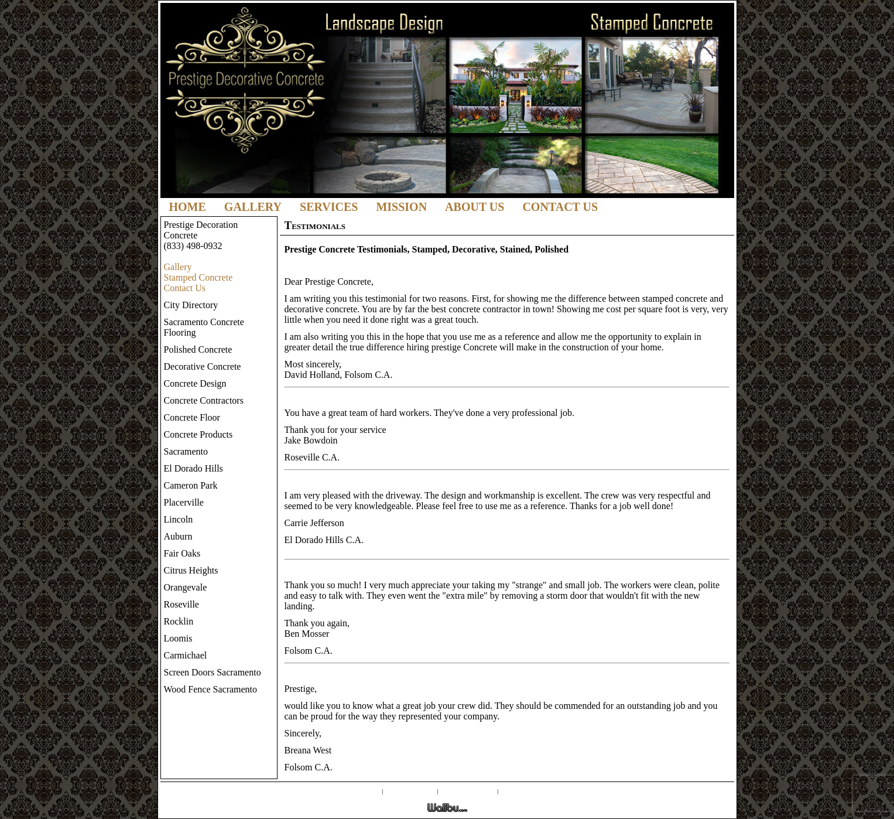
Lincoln (178, 519)
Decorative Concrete (202, 366)
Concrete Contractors (204, 400)
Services (329, 206)
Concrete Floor (192, 417)
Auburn (178, 536)
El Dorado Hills (193, 468)
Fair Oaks (182, 553)
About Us (474, 206)
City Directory (191, 305)
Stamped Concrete (198, 277)
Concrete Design (195, 383)
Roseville (181, 604)
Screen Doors (410, 790)
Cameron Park (191, 485)
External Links (468, 790)
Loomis (178, 638)
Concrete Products (198, 434)
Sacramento (186, 451)
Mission (401, 206)
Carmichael (185, 655)
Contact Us (560, 206)
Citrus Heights (191, 570)
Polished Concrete (198, 349)
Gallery (253, 206)
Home (187, 206)
